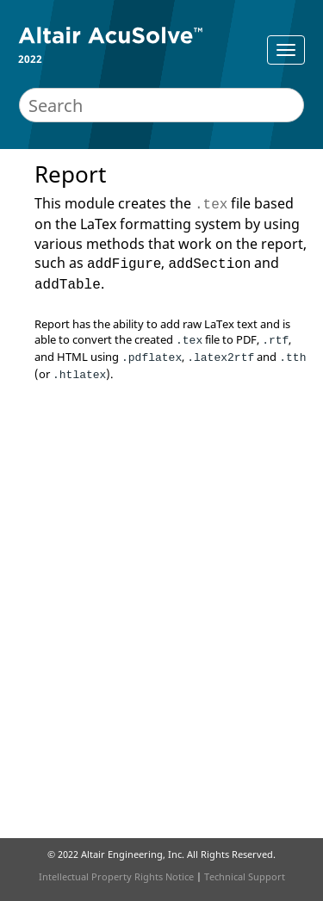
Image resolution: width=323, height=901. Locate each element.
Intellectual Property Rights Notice (116, 876)
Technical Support (244, 876)
